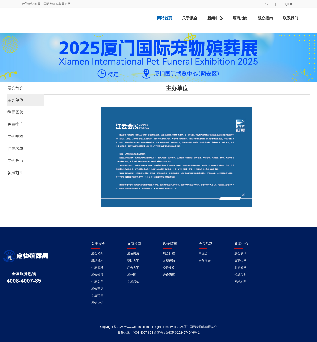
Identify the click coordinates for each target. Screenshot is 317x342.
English (287, 4)
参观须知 (169, 260)
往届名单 (15, 148)
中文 (266, 4)
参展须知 (133, 281)
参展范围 (15, 172)
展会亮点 (15, 160)
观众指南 (265, 18)
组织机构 (97, 260)
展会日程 (169, 253)
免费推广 (15, 124)
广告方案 (133, 267)
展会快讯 (240, 253)
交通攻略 (169, 267)
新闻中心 (215, 18)
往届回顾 (15, 112)
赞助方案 (133, 260)
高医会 (203, 253)
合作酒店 (169, 274)
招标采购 (240, 274)
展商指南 (240, 18)
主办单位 (15, 100)
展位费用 (133, 253)
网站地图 (240, 281)
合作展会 (205, 260)
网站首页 (164, 18)
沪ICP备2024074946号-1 (183, 332)
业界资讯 (240, 267)
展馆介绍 (97, 303)
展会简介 (15, 88)
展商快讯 (240, 260)
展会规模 (15, 136)
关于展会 (189, 18)
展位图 (131, 274)
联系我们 (290, 18)
